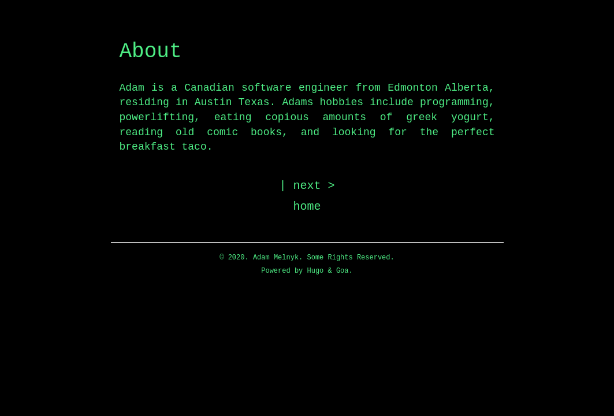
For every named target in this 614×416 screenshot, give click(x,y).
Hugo (315, 271)
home (307, 206)
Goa (342, 271)
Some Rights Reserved (348, 258)
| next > (307, 186)
